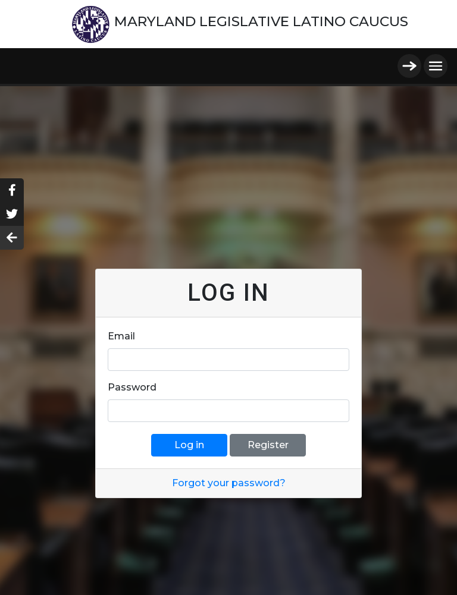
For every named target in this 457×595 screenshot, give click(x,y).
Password (132, 387)
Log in (189, 445)
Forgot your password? (229, 483)
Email (121, 336)
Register (268, 445)
